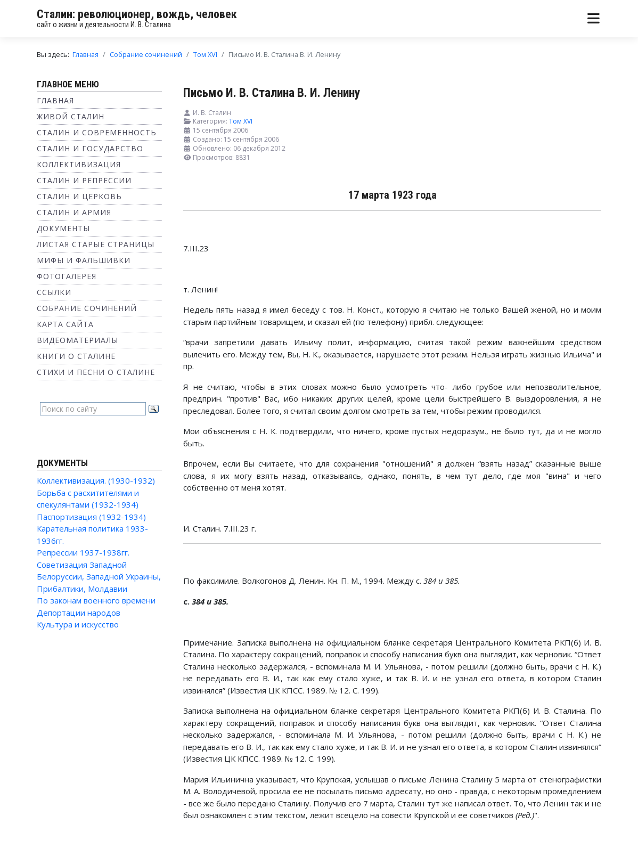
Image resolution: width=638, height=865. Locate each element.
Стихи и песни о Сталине (96, 372)
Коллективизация (79, 164)
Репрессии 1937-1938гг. (83, 552)
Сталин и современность (97, 132)
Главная (55, 100)
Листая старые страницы (95, 244)
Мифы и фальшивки (83, 260)
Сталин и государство (90, 148)
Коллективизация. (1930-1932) (96, 480)
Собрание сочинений (87, 308)
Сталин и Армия (74, 212)
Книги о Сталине (76, 356)
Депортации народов (78, 612)
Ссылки (54, 292)
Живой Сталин (70, 116)
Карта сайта (65, 324)
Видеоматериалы (77, 340)
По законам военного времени (96, 600)
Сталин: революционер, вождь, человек (137, 14)
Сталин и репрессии (84, 180)
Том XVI (240, 121)
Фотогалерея (66, 276)
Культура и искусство (78, 624)
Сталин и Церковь (79, 196)
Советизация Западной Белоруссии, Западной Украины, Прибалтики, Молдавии (99, 576)
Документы (63, 228)
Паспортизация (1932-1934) (91, 516)
